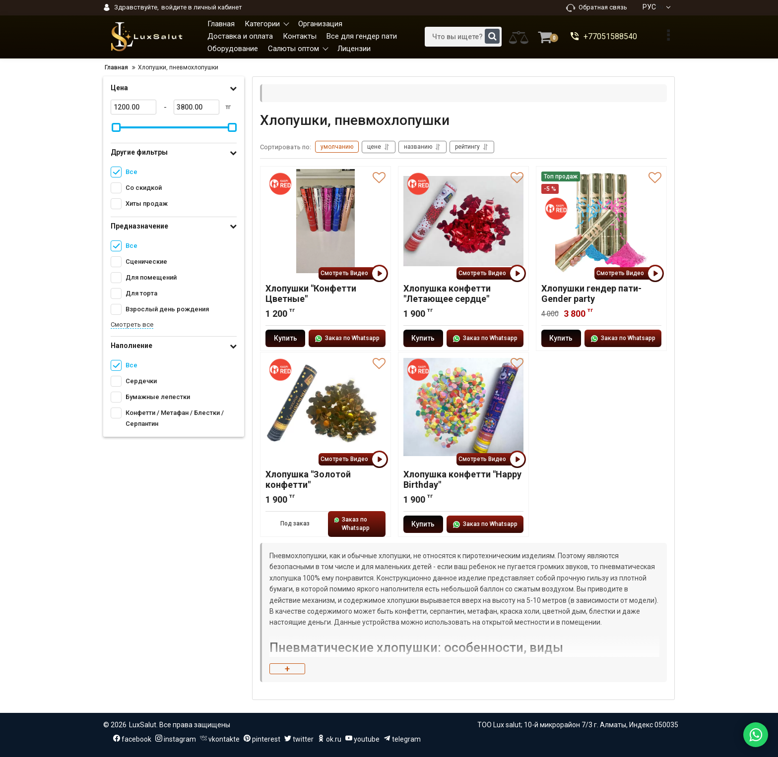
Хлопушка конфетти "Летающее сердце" (447, 293)
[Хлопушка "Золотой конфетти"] (325, 407)
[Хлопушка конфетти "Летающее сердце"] (463, 221)
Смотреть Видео (353, 273)
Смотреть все (132, 324)
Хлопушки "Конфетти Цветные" (310, 293)
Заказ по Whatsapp (347, 339)
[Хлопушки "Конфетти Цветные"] (325, 221)
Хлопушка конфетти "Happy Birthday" (462, 479)
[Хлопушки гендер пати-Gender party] (601, 221)
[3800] (196, 107)
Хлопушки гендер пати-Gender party (591, 293)
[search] (463, 37)
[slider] (116, 127)
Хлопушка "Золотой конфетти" (308, 479)
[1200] (133, 107)
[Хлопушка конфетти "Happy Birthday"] (463, 407)
